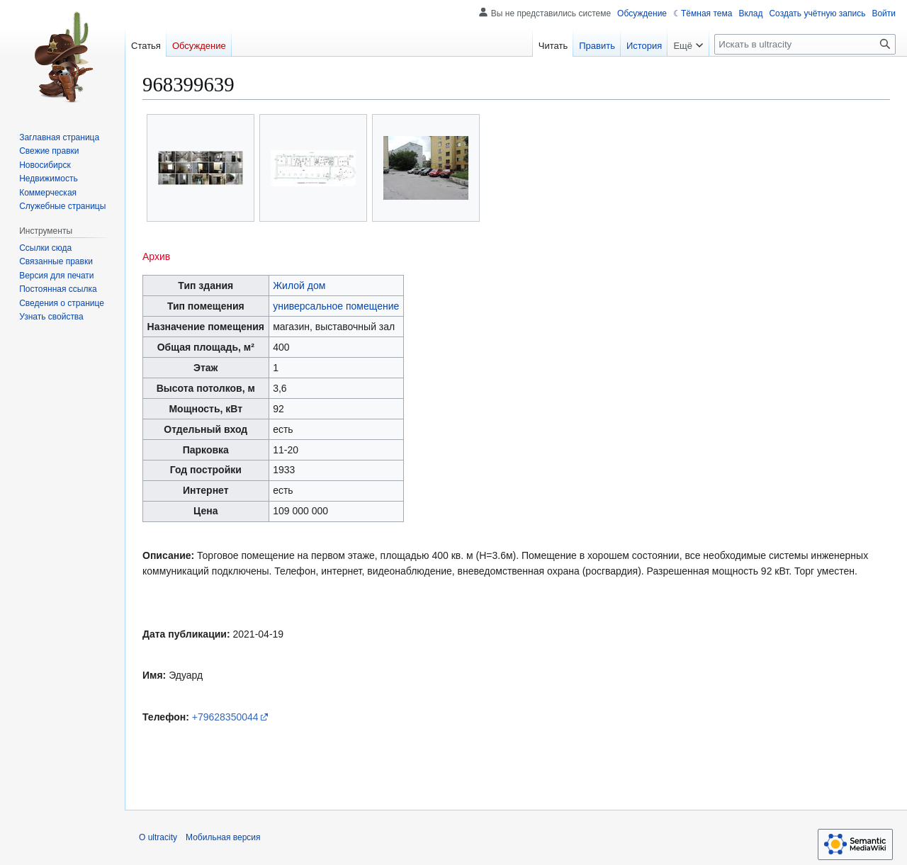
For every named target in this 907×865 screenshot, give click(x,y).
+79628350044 (225, 717)
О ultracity (158, 837)
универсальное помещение (336, 306)
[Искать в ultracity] (805, 44)
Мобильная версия (223, 837)
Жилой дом (299, 285)
